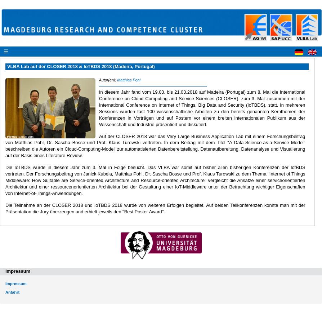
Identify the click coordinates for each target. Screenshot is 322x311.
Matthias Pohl (128, 80)
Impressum (16, 283)
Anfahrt (12, 292)
